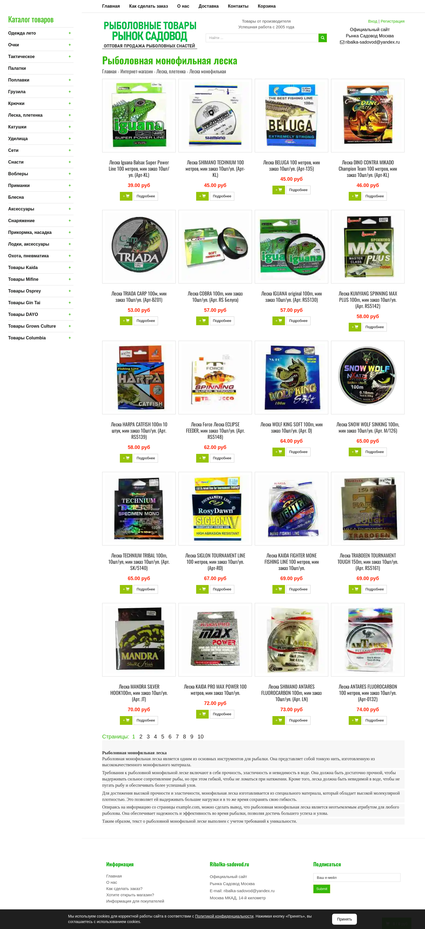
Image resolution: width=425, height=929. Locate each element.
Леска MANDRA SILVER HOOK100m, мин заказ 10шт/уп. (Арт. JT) (139, 692)
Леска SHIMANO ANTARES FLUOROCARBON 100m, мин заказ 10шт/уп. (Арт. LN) (291, 692)
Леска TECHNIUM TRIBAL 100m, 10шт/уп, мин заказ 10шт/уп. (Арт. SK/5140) (138, 561)
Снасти (16, 162)
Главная (111, 6)
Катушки (17, 127)
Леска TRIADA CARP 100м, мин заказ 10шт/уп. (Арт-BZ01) (138, 296)
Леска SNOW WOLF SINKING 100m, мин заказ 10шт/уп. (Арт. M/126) (367, 427)
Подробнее (145, 196)
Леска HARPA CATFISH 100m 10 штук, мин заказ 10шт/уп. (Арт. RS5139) (139, 430)
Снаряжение (21, 220)
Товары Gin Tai (24, 302)
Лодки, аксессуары (28, 244)
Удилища (18, 138)
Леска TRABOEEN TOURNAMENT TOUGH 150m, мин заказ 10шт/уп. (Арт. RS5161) (368, 561)
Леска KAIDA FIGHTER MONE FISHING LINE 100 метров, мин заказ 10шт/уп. (292, 561)
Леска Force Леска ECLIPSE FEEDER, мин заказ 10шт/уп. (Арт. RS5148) (215, 430)
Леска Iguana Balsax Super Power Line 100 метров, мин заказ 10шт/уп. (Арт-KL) (139, 168)
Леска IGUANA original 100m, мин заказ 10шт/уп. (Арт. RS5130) (291, 296)
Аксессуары (21, 209)
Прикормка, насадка (30, 232)
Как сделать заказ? (124, 888)
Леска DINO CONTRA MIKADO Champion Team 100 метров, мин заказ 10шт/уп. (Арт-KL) (368, 168)
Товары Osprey (24, 291)
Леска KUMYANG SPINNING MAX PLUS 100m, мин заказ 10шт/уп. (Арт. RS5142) (368, 299)
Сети (13, 150)
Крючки (16, 103)
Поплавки (18, 80)
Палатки (17, 68)
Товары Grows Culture (32, 326)
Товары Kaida (23, 267)
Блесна (16, 197)
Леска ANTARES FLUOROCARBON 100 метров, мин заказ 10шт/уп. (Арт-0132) (368, 692)
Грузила (17, 91)
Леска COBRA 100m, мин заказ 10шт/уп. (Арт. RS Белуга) (215, 296)
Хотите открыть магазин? (130, 894)
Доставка (209, 6)
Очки (13, 45)
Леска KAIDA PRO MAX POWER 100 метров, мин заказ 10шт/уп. (215, 689)
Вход (372, 21)
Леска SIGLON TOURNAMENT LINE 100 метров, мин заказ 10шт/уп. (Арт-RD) (215, 561)
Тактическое (21, 56)
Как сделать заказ (148, 6)
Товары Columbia (27, 338)
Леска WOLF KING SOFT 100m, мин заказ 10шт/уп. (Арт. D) (291, 427)
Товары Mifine (23, 279)
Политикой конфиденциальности (224, 916)
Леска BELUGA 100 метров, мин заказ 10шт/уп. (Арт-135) (291, 165)
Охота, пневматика (28, 256)
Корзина (266, 6)
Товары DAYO (23, 314)
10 (201, 737)
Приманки (19, 185)
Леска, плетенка (25, 115)
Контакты (238, 6)
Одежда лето (22, 33)
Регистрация (393, 21)
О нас (183, 6)
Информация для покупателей (135, 901)
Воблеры (18, 173)
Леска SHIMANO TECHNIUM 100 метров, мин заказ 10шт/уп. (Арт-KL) (215, 168)
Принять (344, 919)
